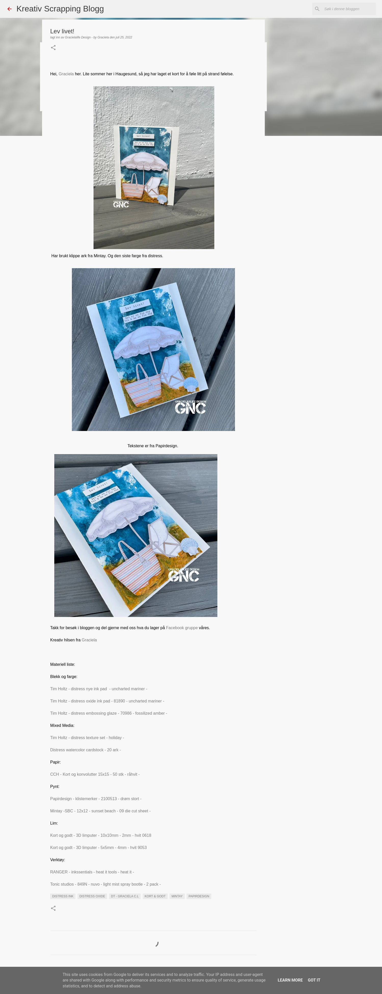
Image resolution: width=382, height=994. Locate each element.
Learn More (290, 980)
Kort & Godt (155, 896)
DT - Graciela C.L (125, 896)
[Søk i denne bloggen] (349, 9)
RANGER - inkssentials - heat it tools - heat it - (92, 872)
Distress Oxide (92, 896)
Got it (314, 980)
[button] (53, 48)
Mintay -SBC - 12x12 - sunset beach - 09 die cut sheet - (101, 811)
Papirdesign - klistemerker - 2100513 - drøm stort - (96, 799)
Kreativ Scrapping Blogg (60, 8)
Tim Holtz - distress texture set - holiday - (87, 738)
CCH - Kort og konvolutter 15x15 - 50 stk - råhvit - (95, 774)
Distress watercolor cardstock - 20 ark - (86, 750)
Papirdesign (199, 896)
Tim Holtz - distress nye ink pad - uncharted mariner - (99, 689)
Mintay (177, 896)
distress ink (62, 896)
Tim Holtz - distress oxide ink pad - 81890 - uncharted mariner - (107, 701)
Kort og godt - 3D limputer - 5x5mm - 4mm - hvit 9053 (99, 847)
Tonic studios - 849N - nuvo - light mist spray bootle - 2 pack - (105, 884)
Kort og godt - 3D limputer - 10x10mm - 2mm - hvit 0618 (100, 835)
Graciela (66, 74)
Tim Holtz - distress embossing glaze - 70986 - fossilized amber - (108, 713)
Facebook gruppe (182, 628)
